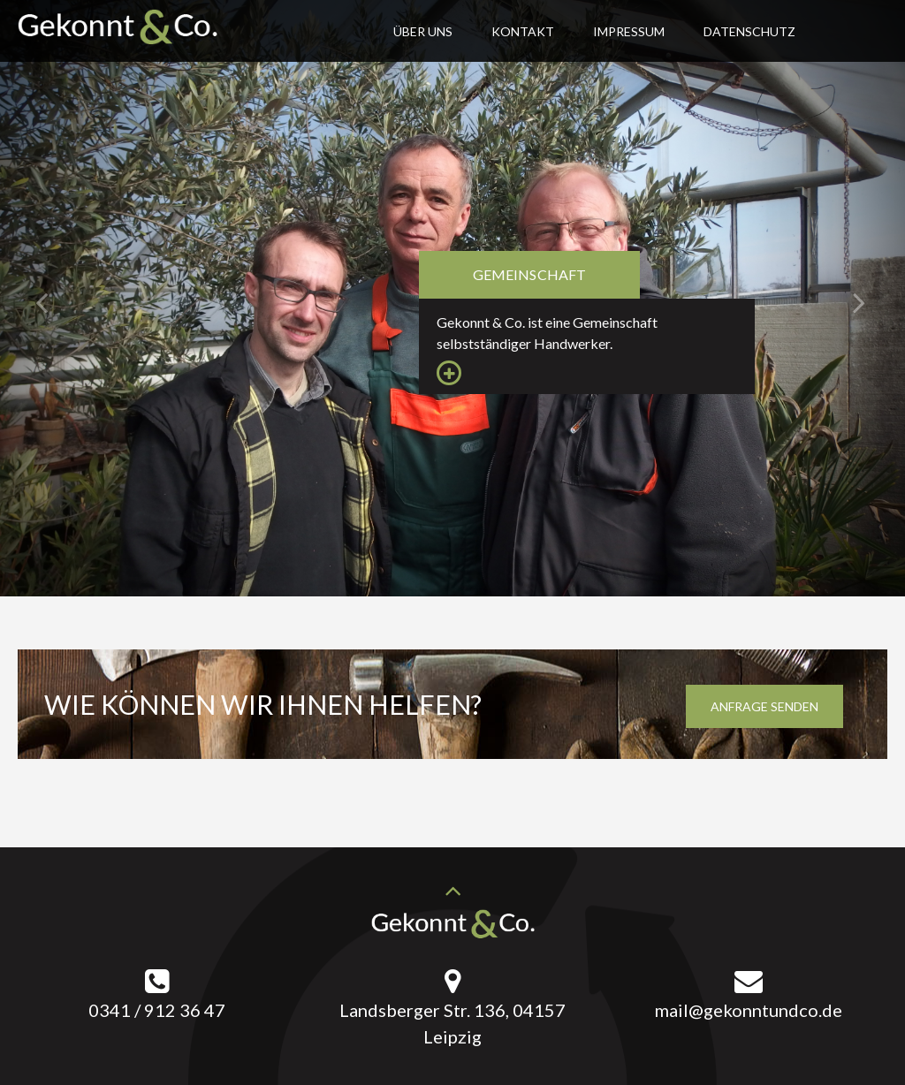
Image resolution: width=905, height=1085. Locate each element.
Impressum (629, 31)
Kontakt (522, 31)
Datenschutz (749, 31)
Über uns (422, 31)
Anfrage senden (764, 706)
